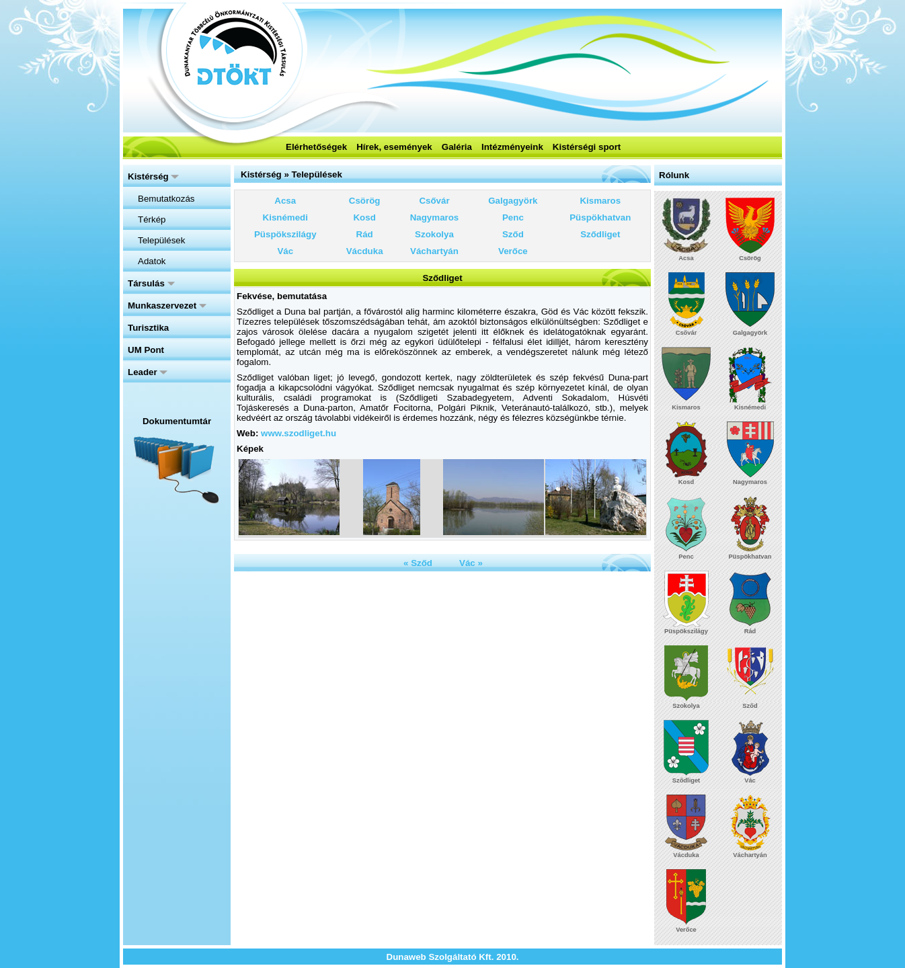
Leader (147, 372)
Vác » (471, 563)
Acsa (285, 201)
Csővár (434, 201)
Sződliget (600, 234)
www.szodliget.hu (298, 433)
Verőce (513, 251)
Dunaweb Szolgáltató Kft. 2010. (453, 957)
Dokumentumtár (177, 421)
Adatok (152, 261)
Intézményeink (512, 147)
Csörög (365, 201)
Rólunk (674, 175)
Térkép (151, 219)
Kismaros (600, 201)
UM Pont (146, 350)
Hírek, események (394, 147)
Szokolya (434, 234)
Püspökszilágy (285, 234)
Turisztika (148, 328)
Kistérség (153, 176)
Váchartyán (434, 251)
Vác (285, 251)
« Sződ (417, 563)
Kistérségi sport (587, 147)
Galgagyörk (512, 201)
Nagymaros (434, 217)
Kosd (364, 217)
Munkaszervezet (167, 305)
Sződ (513, 234)
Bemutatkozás (166, 199)
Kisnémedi (285, 217)
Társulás (151, 283)
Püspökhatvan (600, 217)
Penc (513, 217)
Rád (364, 234)
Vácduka (364, 251)
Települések (161, 240)
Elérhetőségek (316, 147)
